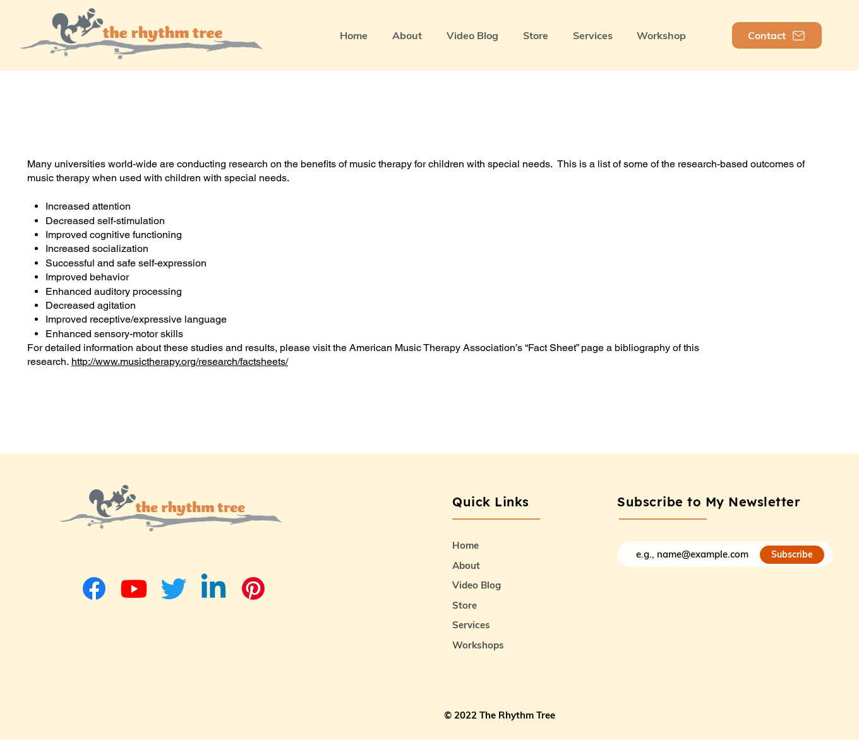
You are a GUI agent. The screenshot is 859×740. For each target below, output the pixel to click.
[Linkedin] (213, 588)
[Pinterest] (253, 588)
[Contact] (777, 35)
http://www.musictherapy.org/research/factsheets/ (179, 361)
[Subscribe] (792, 555)
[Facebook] (94, 588)
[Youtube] (134, 588)
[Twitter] (174, 588)
